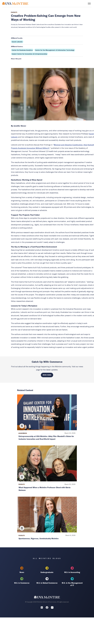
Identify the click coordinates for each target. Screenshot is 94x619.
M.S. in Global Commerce (47, 580)
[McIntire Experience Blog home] (15, 3)
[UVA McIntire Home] (47, 598)
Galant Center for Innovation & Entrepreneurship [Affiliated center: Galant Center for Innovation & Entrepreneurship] (29, 54)
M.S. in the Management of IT (72, 581)
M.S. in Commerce (22, 580)
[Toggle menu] (89, 3)
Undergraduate (47, 570)
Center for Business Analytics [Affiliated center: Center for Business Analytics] (22, 50)
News (22, 570)
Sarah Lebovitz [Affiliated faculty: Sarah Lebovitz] (17, 42)
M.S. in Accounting (72, 570)
